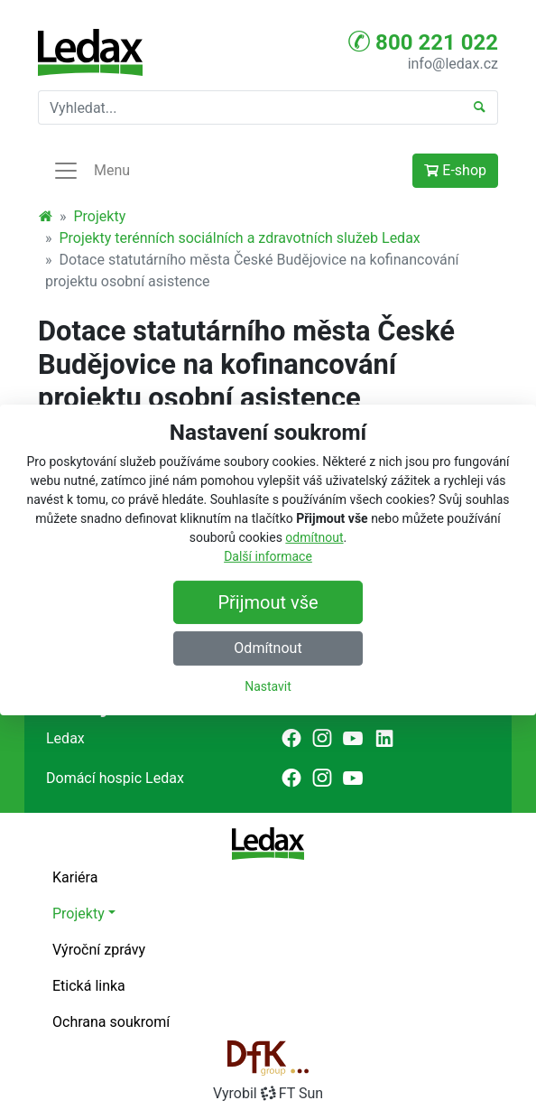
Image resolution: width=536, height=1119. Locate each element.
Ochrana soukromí (111, 1021)
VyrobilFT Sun (268, 1093)
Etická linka (88, 985)
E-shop (455, 170)
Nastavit (268, 686)
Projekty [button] (78, 913)
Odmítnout (267, 648)
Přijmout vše (267, 602)
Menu (91, 170)
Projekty (100, 216)
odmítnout (314, 537)
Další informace (268, 556)
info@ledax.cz (453, 63)
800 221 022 (423, 41)
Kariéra (74, 877)
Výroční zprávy (98, 949)
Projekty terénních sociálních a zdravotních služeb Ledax (240, 238)
